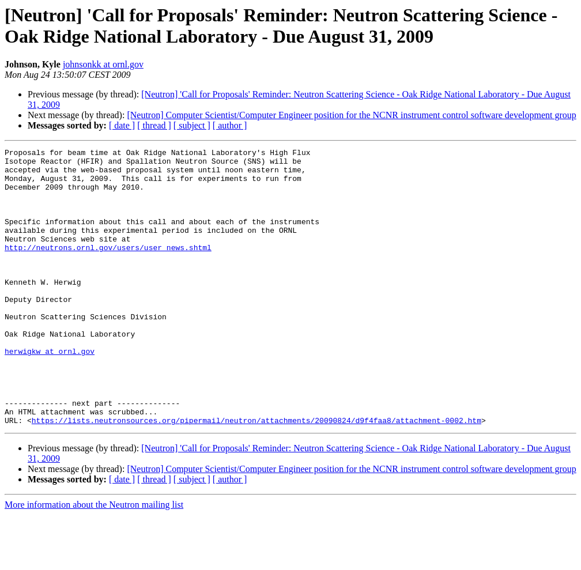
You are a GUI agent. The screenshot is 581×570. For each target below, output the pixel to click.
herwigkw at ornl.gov (50, 392)
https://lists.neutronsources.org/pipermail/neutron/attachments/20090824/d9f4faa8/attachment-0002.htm (256, 475)
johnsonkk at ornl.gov (103, 64)
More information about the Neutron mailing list (94, 560)
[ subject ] (191, 125)
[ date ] (122, 125)
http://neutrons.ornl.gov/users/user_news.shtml (108, 268)
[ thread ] (154, 125)
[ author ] (230, 125)
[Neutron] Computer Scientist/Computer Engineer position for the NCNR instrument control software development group (351, 115)
